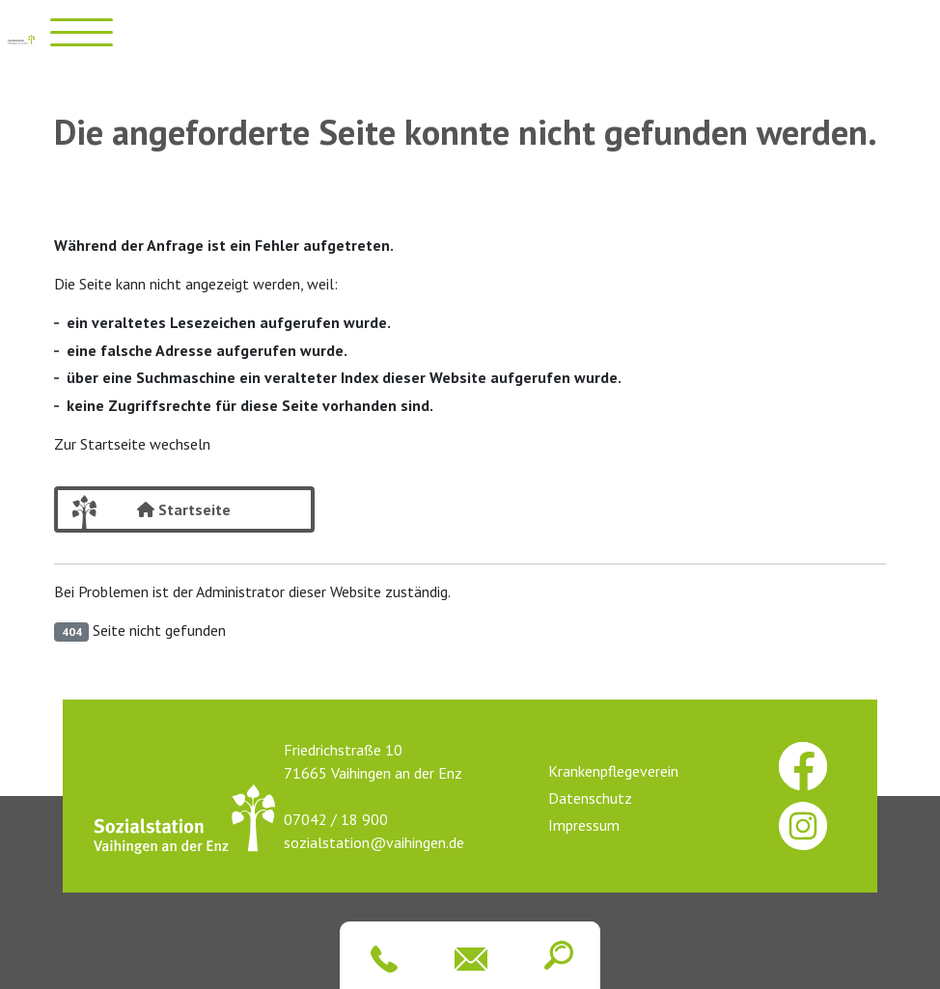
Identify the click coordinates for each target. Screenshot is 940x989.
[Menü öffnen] (81, 32)
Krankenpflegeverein (613, 771)
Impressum (584, 825)
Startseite (184, 509)
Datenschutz (590, 798)
